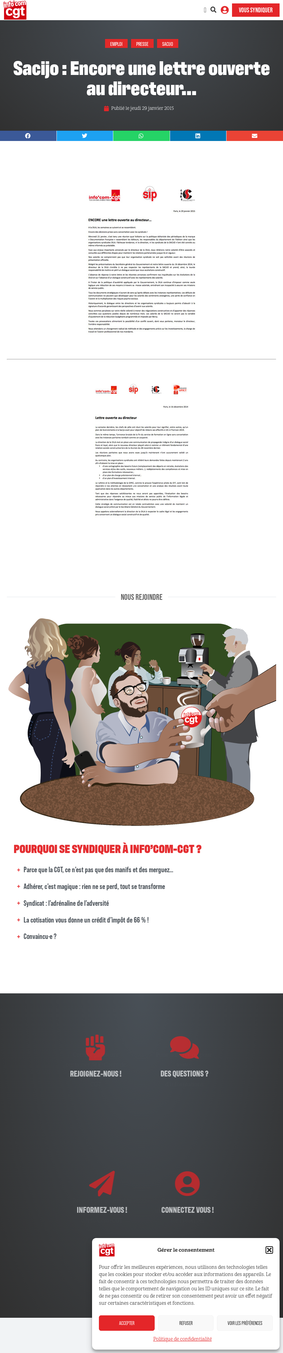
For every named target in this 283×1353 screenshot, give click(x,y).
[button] (269, 1250)
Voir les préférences (245, 1323)
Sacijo (167, 43)
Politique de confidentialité (182, 1339)
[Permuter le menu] (205, 10)
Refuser (186, 1323)
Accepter (126, 1323)
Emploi (116, 43)
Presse (142, 43)
